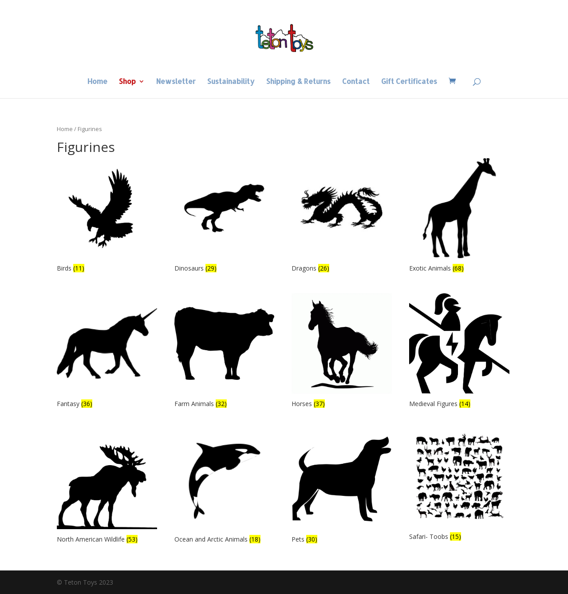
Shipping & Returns (298, 82)
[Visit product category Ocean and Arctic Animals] (224, 487)
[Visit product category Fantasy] (107, 351)
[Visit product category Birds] (107, 216)
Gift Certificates (409, 82)
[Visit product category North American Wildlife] (107, 487)
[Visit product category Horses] (342, 351)
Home (97, 82)
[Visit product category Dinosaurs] (224, 216)
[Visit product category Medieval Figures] (459, 351)
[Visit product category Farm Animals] (224, 351)
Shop (127, 82)
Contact (356, 82)
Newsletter (176, 82)
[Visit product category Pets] (342, 487)
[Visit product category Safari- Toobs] (459, 486)
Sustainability (231, 82)
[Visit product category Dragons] (342, 216)
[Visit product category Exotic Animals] (459, 216)
